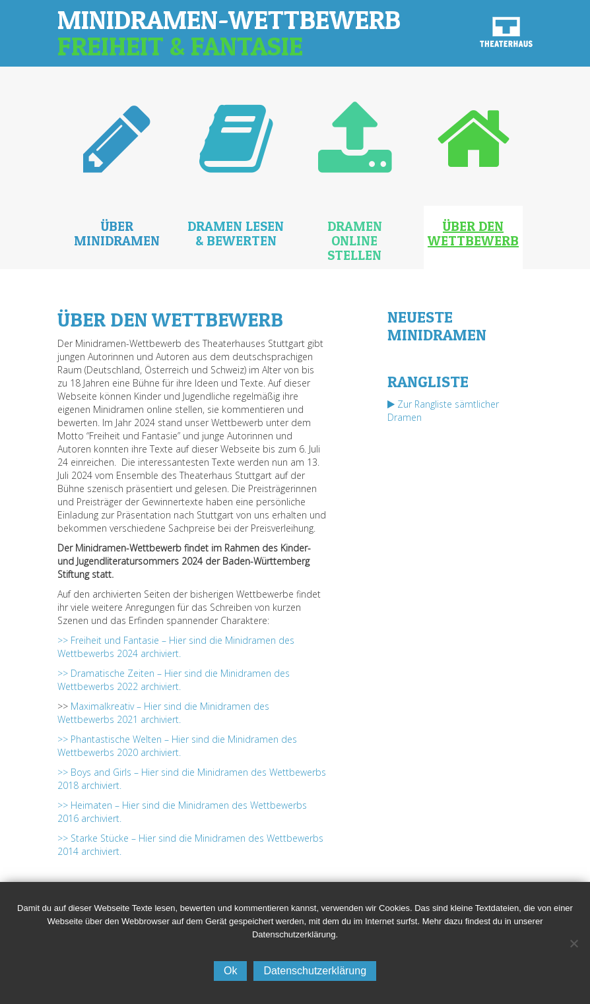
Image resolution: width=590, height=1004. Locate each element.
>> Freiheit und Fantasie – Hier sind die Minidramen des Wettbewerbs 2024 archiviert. (175, 647)
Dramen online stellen (354, 240)
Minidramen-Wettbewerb (229, 32)
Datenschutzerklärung (314, 970)
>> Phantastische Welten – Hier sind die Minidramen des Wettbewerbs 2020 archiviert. (177, 746)
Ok (230, 970)
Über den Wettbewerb (473, 233)
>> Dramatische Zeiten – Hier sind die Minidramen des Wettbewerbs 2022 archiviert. (173, 680)
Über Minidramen (117, 233)
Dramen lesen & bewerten (235, 233)
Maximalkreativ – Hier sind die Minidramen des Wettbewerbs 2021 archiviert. (163, 713)
